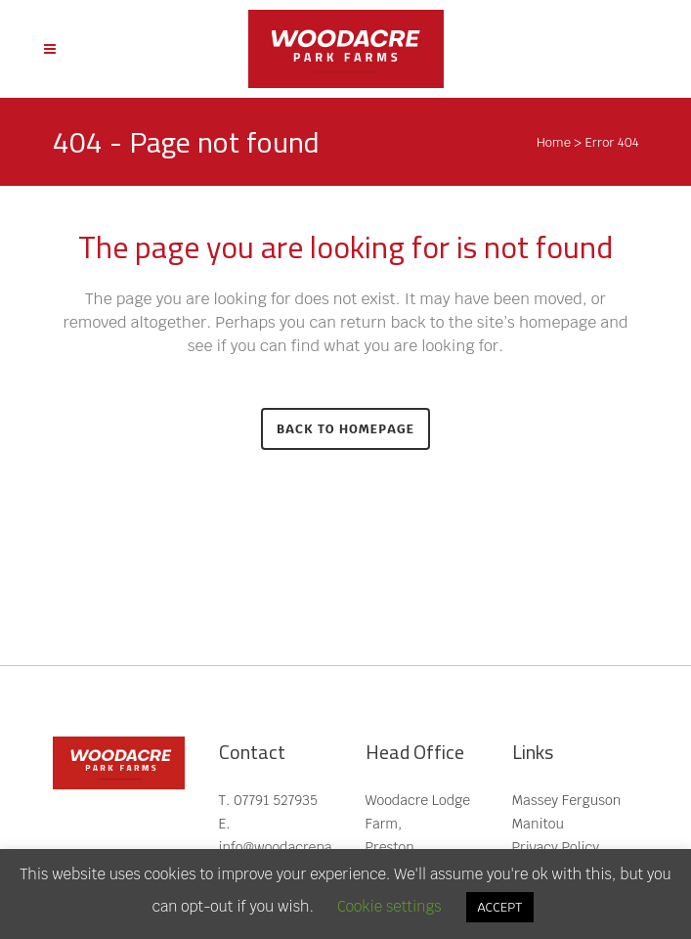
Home (554, 142)
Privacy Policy (556, 847)
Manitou (538, 823)
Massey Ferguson (567, 800)
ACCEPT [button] (500, 907)
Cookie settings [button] (389, 906)
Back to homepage (345, 429)
